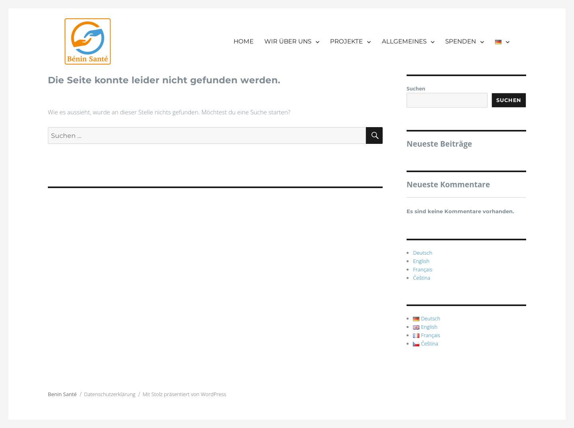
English (421, 261)
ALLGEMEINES (404, 41)
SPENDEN (460, 41)
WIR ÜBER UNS (287, 41)
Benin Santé (62, 394)
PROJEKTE (346, 41)
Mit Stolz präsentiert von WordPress (184, 394)
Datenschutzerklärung (110, 394)
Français (422, 269)
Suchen (416, 88)
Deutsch (422, 252)
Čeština (421, 277)
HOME (244, 41)
